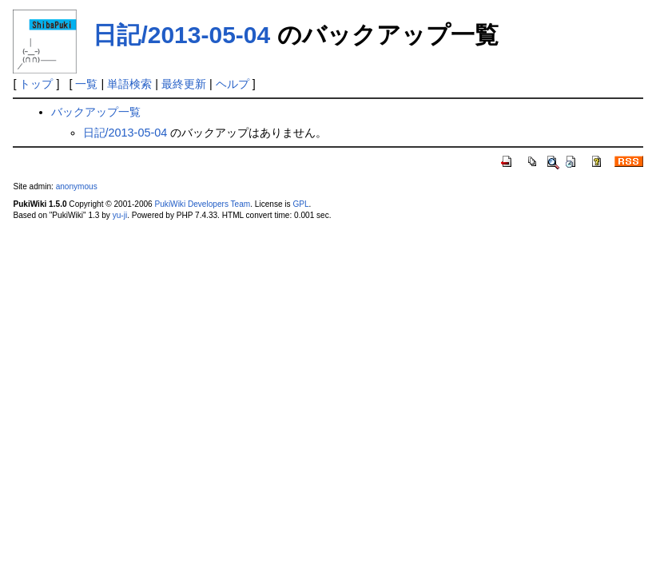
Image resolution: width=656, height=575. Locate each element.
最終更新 (183, 83)
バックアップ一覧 (96, 111)
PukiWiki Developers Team (203, 204)
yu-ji (120, 215)
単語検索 (129, 83)
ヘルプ (232, 83)
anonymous (76, 186)
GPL (300, 204)
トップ (36, 83)
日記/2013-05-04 (181, 35)
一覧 (86, 83)
